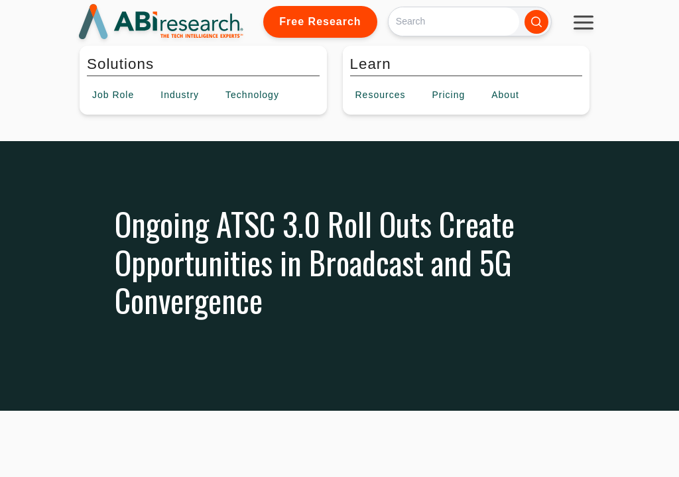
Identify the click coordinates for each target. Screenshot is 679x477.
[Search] (454, 21)
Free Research (320, 21)
